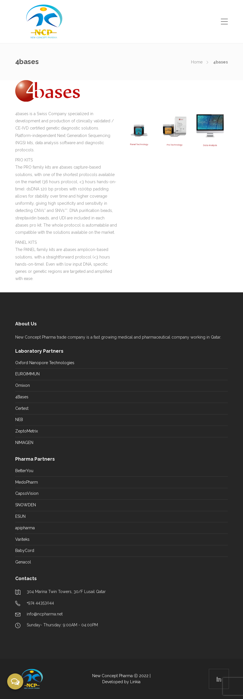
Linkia (135, 681)
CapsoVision (26, 493)
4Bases (21, 397)
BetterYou (24, 470)
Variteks (22, 539)
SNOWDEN (25, 505)
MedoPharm (26, 482)
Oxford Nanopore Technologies (44, 362)
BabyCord (24, 550)
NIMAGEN (24, 442)
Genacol (23, 562)
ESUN (20, 516)
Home (197, 62)
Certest (21, 408)
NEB (19, 419)
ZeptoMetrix (26, 431)
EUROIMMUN (27, 374)
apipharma (25, 528)
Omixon (22, 385)
